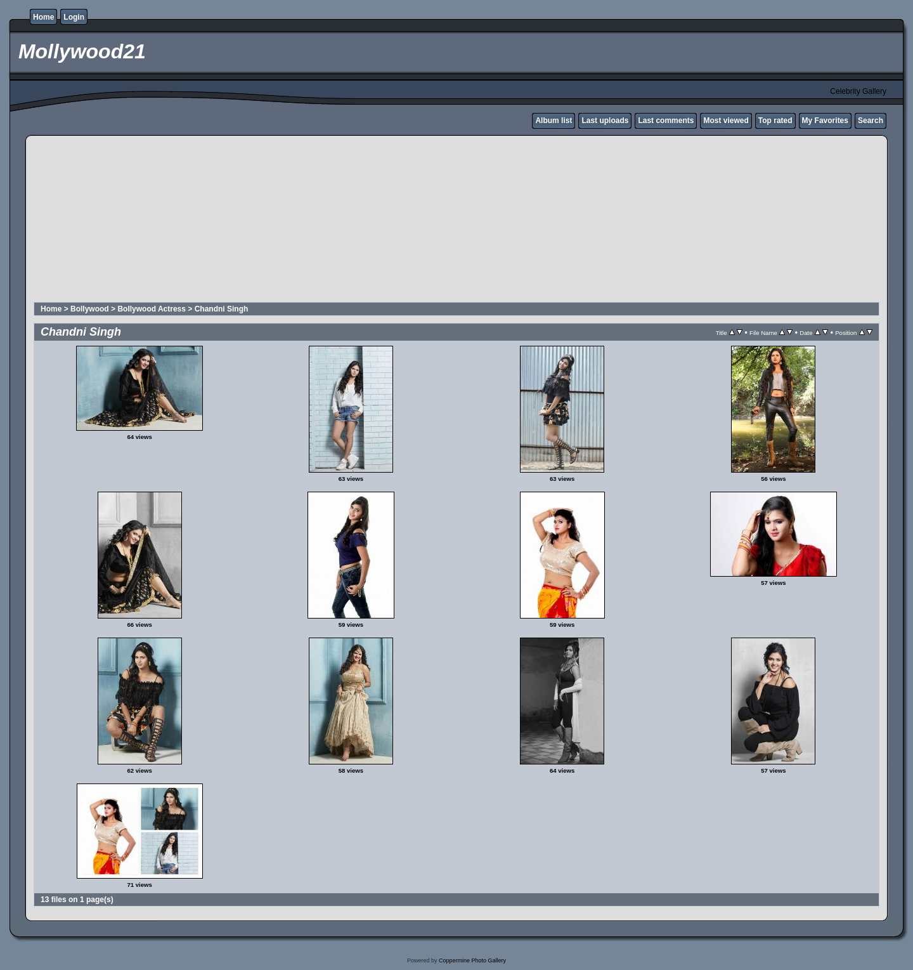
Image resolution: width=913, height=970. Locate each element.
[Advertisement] (340, 220)
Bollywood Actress (151, 309)
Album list (553, 120)
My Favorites (825, 120)
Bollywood (89, 309)
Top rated (775, 120)
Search (870, 120)
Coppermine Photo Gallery (472, 960)
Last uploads (604, 120)
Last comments (666, 120)
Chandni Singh (222, 309)
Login (73, 17)
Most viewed (725, 120)
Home (43, 17)
